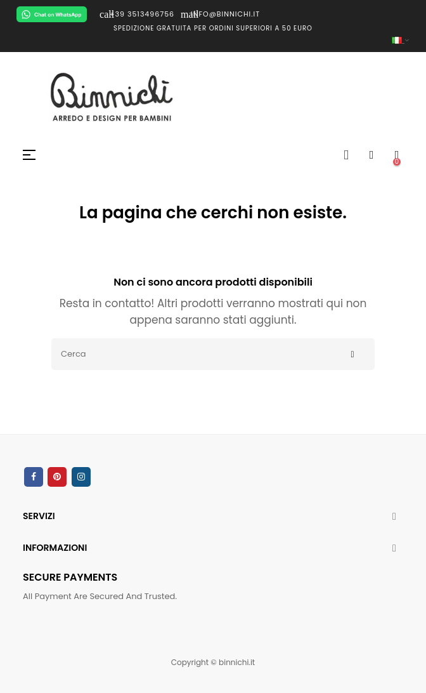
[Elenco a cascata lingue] (213, 40)
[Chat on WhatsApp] (51, 14)
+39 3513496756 (137, 14)
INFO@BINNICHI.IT (220, 14)
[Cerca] (213, 354)
